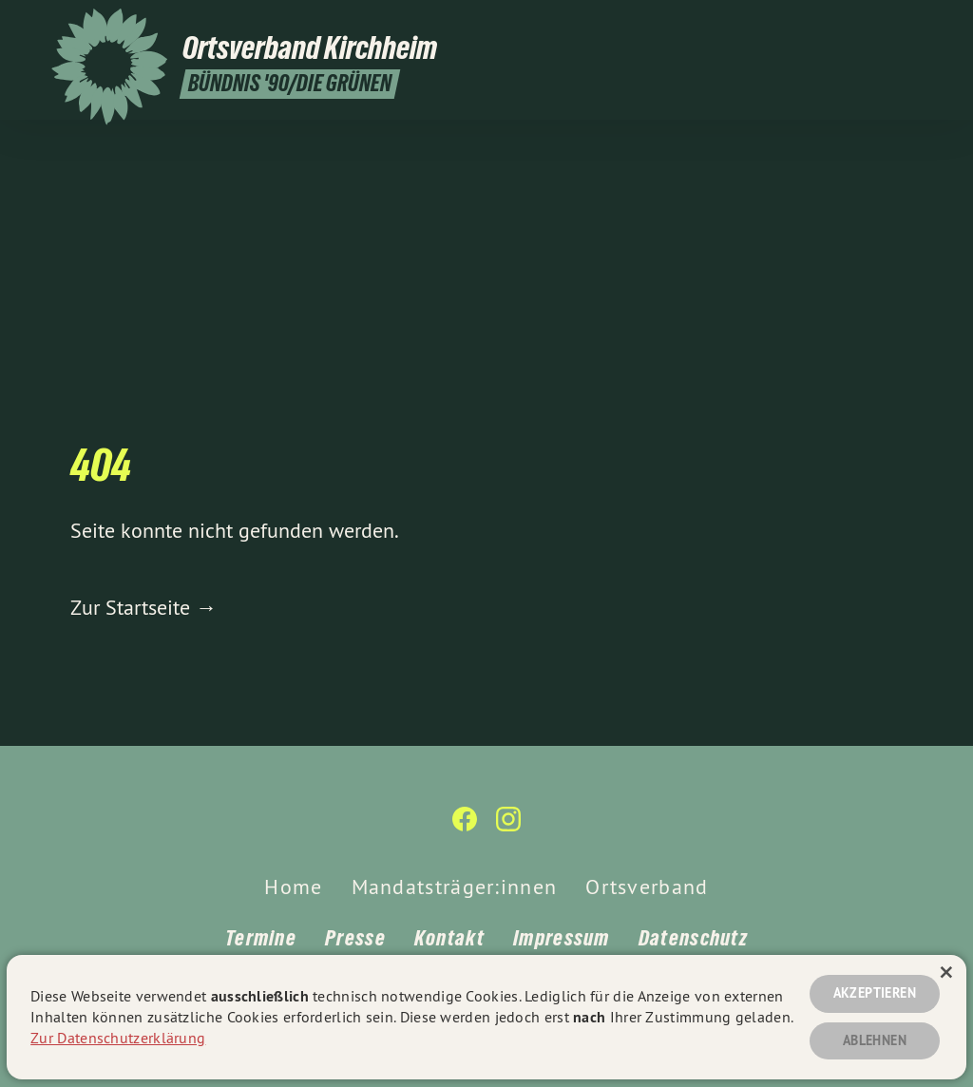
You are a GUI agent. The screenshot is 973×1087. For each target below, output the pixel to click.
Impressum (561, 937)
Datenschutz (693, 937)
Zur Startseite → (143, 607)
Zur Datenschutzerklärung (117, 1037)
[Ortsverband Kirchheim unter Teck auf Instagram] (911, 25)
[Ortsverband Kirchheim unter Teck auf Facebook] (882, 25)
